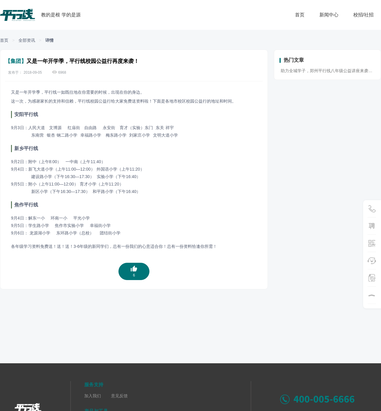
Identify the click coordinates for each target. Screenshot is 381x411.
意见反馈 (119, 395)
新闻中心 (328, 14)
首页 (300, 14)
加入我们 (92, 395)
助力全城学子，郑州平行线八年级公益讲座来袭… (326, 70)
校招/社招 (363, 14)
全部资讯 (26, 40)
